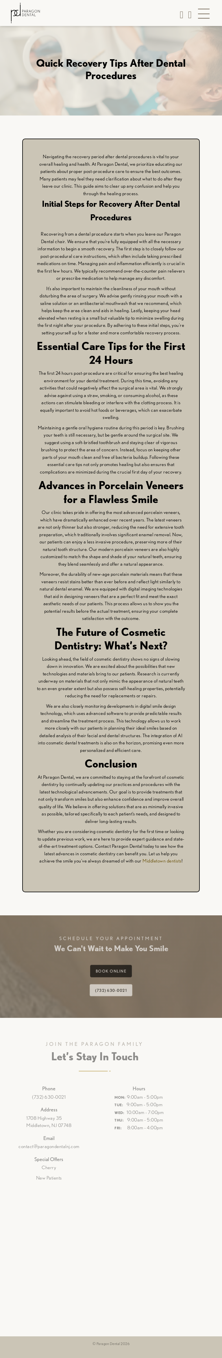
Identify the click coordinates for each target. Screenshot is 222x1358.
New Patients (40, 1178)
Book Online (111, 971)
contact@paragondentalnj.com (40, 1146)
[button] (204, 14)
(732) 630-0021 (111, 989)
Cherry (40, 1167)
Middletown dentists (162, 861)
